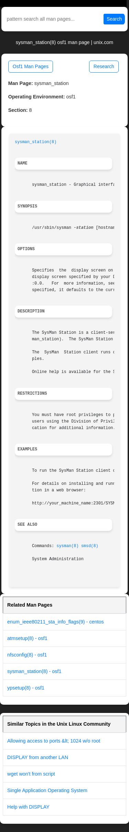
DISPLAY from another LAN (37, 757)
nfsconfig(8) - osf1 (27, 655)
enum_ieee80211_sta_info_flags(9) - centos (55, 622)
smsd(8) (89, 546)
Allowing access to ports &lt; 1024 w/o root (53, 741)
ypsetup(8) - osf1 (25, 688)
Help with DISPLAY (28, 807)
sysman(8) (67, 546)
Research (104, 66)
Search (114, 19)
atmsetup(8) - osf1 (27, 638)
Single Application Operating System (47, 790)
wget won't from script (31, 774)
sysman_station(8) (35, 142)
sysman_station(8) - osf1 (34, 671)
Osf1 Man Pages (31, 66)
